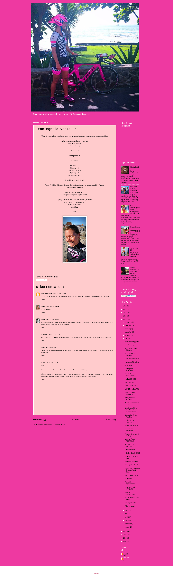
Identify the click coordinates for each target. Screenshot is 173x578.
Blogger (96, 573)
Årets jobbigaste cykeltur (130, 398)
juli (126, 339)
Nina (43, 362)
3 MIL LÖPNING (130, 379)
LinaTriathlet (125, 555)
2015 (125, 309)
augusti (127, 335)
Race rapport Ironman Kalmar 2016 (134, 188)
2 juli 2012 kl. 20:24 (52, 306)
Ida (42, 347)
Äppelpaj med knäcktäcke (129, 430)
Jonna (43, 319)
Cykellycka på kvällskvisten (130, 375)
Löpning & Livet (47, 293)
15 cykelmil (128, 478)
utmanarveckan (95, 136)
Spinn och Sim (129, 382)
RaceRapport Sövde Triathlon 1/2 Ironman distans (131, 410)
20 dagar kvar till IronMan (130, 354)
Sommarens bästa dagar (132, 362)
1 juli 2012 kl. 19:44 (59, 293)
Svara (43, 299)
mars (126, 520)
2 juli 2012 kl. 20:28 (52, 319)
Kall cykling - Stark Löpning (131, 349)
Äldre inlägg (110, 419)
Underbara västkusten (131, 461)
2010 (125, 535)
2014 (125, 312)
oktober (127, 329)
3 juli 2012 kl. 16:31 (51, 362)
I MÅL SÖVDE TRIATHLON (130, 421)
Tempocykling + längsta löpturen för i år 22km (132, 470)
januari (127, 527)
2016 (125, 306)
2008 (125, 541)
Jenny (43, 306)
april (126, 517)
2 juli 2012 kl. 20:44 (54, 334)
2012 (125, 319)
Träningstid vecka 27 (131, 465)
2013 (125, 316)
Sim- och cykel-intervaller (130, 393)
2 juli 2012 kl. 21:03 (50, 347)
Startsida (75, 419)
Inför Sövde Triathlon (131, 425)
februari (127, 524)
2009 (125, 538)
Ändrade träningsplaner (132, 341)
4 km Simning (129, 345)
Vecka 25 (45, 136)
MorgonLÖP (129, 365)
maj (126, 514)
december (128, 322)
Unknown (125, 560)
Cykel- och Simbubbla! (132, 359)
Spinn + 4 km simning (131, 475)
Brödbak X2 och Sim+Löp (130, 445)
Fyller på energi (129, 506)
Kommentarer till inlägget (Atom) (54, 424)
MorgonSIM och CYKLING (130, 488)
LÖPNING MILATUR (132, 389)
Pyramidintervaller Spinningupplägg (135, 229)
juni (126, 510)
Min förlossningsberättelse (135, 207)
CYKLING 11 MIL (131, 386)
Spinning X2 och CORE (132, 453)
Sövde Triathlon (130, 450)
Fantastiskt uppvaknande (130, 483)
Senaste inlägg (39, 419)
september (128, 332)
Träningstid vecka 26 (131, 503)
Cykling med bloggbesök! (129, 369)
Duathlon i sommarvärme (130, 493)
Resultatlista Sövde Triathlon (131, 416)
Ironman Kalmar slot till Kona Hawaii (135, 269)
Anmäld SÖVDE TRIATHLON (130, 440)
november (128, 325)
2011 (125, 531)
